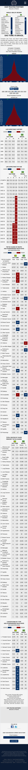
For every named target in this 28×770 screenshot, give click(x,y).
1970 (9, 91)
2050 (17, 93)
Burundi (17, 32)
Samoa (3, 24)
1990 (15, 91)
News (14, 762)
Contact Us (19, 762)
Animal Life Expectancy (6, 762)
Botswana (18, 24)
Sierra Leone (5, 33)
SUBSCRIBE (14, 741)
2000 (18, 91)
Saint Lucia (4, 21)
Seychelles (4, 32)
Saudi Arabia (4, 27)
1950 (3, 91)
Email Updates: (14, 735)
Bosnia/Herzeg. (19, 22)
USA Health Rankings (20, 761)
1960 (6, 91)
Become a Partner (14, 8)
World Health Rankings (18, 759)
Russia (3, 17)
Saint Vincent (5, 22)
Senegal (3, 28)
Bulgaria (17, 28)
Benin (16, 17)
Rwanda (3, 19)
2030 (11, 93)
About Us (9, 759)
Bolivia (17, 21)
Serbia (3, 30)
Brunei (17, 27)
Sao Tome (4, 25)
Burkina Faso (19, 30)
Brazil (17, 25)
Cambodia (18, 33)
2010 (21, 91)
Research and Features (8, 761)
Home (5, 759)
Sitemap (25, 762)
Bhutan (17, 19)
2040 (14, 93)
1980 (12, 91)
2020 (25, 91)
